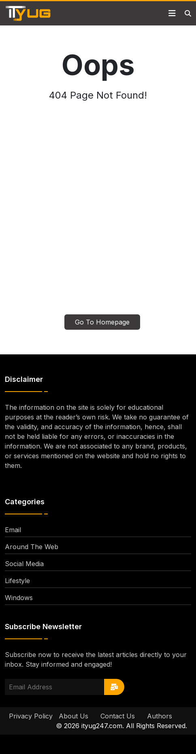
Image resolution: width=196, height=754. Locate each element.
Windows (19, 598)
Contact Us (117, 716)
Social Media (24, 564)
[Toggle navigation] (172, 13)
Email (13, 530)
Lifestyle (17, 581)
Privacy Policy (31, 716)
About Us (73, 716)
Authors (159, 716)
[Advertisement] (98, 212)
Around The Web (31, 547)
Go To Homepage (102, 322)
